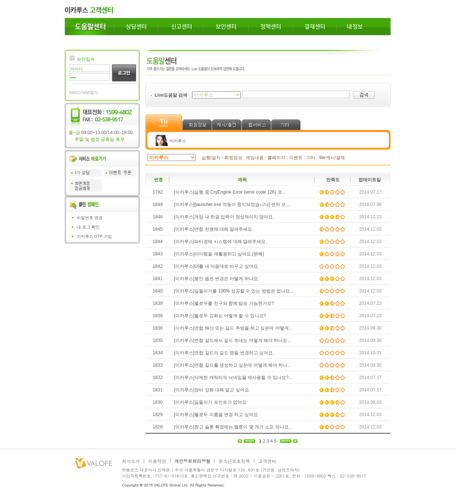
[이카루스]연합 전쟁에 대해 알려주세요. (214, 229)
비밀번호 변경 (90, 217)
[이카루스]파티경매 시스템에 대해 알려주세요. (220, 241)
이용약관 (157, 461)
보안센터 (226, 26)
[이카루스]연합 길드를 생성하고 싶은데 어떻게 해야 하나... (232, 365)
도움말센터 (90, 26)
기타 (310, 157)
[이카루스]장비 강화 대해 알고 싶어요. (212, 390)
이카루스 (178, 141)
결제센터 (315, 26)
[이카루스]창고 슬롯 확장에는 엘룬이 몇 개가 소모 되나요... (233, 427)
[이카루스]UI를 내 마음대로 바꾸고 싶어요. (216, 266)
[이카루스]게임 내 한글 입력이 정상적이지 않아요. (224, 216)
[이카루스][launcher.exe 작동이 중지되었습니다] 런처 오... (232, 204)
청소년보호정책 (234, 461)
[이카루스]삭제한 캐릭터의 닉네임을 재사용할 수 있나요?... (233, 377)
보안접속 (86, 59)
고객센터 (267, 461)
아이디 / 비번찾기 (83, 92)
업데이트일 (369, 179)
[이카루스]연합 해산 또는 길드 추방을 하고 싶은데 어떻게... (233, 328)
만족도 (333, 179)
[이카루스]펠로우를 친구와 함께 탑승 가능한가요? (224, 303)
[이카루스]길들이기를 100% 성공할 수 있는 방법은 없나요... (234, 291)
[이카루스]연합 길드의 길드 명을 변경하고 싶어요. (224, 352)
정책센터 (271, 26)
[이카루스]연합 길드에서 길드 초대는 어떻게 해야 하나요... (232, 340)
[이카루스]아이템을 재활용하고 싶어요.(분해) (219, 254)
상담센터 (136, 26)
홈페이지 (276, 157)
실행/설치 (211, 157)
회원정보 (233, 157)
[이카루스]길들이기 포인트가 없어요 (210, 402)
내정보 (364, 26)
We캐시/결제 (332, 157)
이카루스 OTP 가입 (94, 236)
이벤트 (296, 157)
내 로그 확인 (88, 227)
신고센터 (181, 26)
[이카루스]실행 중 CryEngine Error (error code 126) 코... (230, 192)
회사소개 (131, 461)
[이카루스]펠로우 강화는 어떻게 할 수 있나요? (220, 315)
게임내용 (255, 157)
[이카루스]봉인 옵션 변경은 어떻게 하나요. (216, 278)
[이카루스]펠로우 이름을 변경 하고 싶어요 (216, 414)
